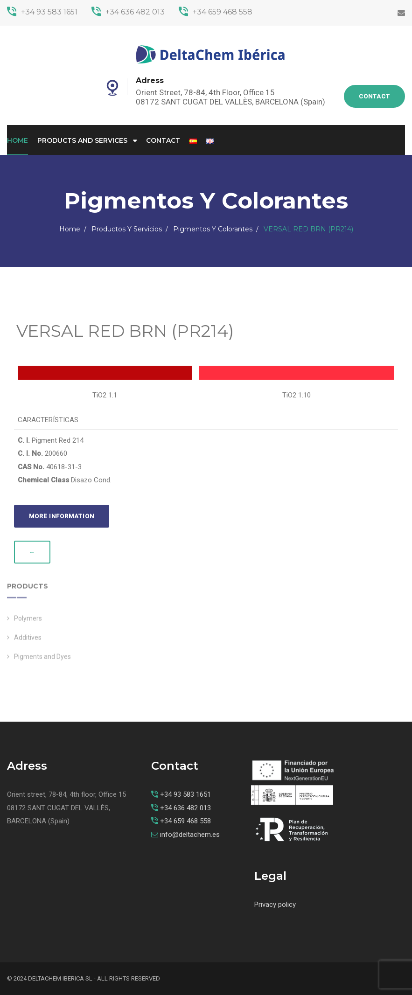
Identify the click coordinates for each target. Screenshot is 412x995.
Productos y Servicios (126, 229)
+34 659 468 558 (215, 11)
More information (61, 516)
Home (17, 140)
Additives (28, 641)
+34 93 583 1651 (42, 11)
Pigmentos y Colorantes (212, 229)
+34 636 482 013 (128, 11)
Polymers (28, 622)
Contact (374, 96)
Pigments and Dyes (42, 660)
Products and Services (82, 140)
